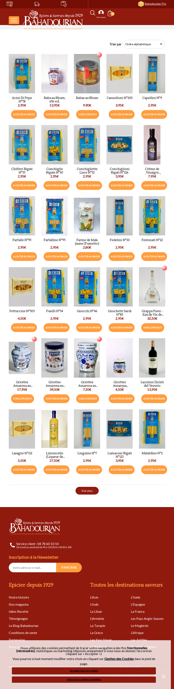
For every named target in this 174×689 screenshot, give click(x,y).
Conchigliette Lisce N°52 (87, 171)
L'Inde (94, 604)
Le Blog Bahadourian (23, 626)
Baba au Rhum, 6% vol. (54, 99)
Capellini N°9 (152, 98)
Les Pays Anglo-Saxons (147, 618)
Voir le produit (87, 114)
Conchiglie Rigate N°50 (54, 171)
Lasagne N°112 (22, 453)
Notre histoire (19, 597)
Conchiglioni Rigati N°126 (120, 171)
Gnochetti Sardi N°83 (119, 313)
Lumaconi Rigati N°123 (119, 455)
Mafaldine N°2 (152, 453)
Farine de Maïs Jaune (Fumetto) (87, 242)
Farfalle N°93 (22, 240)
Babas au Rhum (87, 98)
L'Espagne (138, 604)
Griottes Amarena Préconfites (119, 384)
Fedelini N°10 (120, 240)
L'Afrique (137, 633)
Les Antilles (139, 640)
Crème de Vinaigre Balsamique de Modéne (152, 171)
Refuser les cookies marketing (84, 679)
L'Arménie (97, 618)
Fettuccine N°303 (22, 311)
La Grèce (96, 633)
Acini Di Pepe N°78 (22, 99)
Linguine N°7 (87, 453)
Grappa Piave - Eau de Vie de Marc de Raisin (152, 313)
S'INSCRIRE (69, 567)
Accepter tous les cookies (84, 670)
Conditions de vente (23, 633)
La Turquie (97, 626)
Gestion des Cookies (119, 658)
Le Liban (96, 611)
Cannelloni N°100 (119, 98)
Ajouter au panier (24, 114)
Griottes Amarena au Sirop (22, 384)
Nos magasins (19, 604)
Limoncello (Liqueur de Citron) (54, 455)
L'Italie (135, 597)
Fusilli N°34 (54, 311)
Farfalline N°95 (55, 240)
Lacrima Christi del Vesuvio (152, 384)
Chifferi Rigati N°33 (22, 171)
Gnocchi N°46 (87, 311)
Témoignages (18, 618)
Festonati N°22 (152, 240)
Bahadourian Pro (155, 3)
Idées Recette (18, 611)
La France (138, 611)
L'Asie (94, 597)
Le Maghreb (139, 626)
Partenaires (17, 640)
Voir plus (87, 490)
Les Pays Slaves (101, 640)
